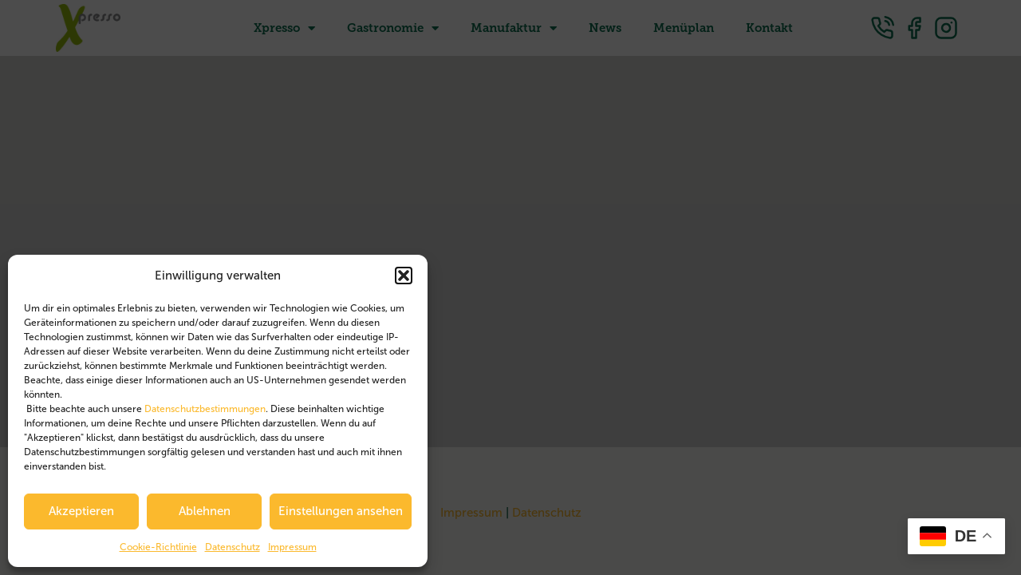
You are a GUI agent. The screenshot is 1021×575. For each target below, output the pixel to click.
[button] (404, 276)
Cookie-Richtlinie (158, 547)
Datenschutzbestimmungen (205, 408)
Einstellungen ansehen (340, 511)
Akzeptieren (81, 511)
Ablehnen (205, 511)
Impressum (292, 547)
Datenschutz (232, 547)
